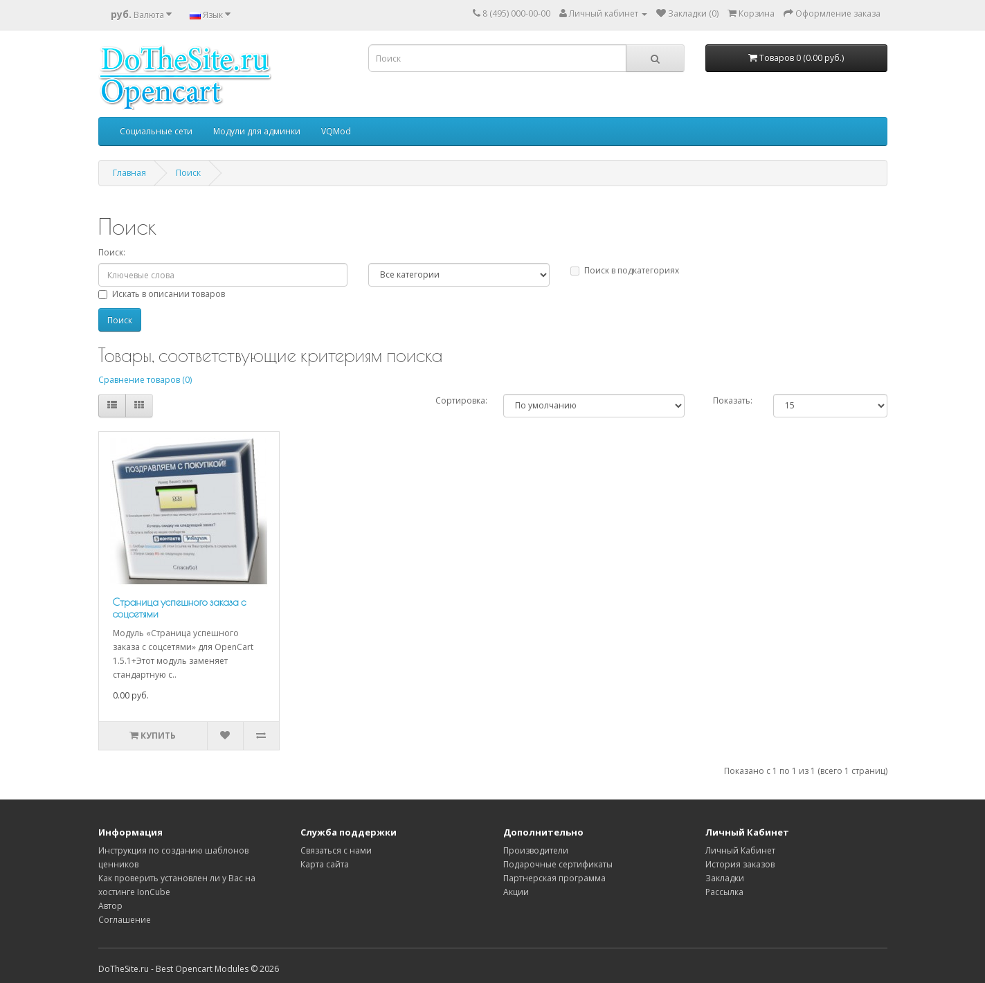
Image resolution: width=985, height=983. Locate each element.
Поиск (188, 173)
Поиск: (111, 252)
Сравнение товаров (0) (145, 380)
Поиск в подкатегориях (624, 270)
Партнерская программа (554, 878)
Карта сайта (324, 864)
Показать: (732, 400)
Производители (535, 850)
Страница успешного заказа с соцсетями (179, 608)
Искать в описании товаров (161, 294)
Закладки (724, 878)
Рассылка (724, 892)
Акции (516, 892)
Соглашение (124, 920)
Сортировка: (461, 400)
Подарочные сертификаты (558, 864)
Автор (110, 906)
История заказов (740, 864)
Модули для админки (256, 131)
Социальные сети (156, 131)
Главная (129, 173)
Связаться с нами (336, 850)
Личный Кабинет (740, 850)
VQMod (336, 131)
